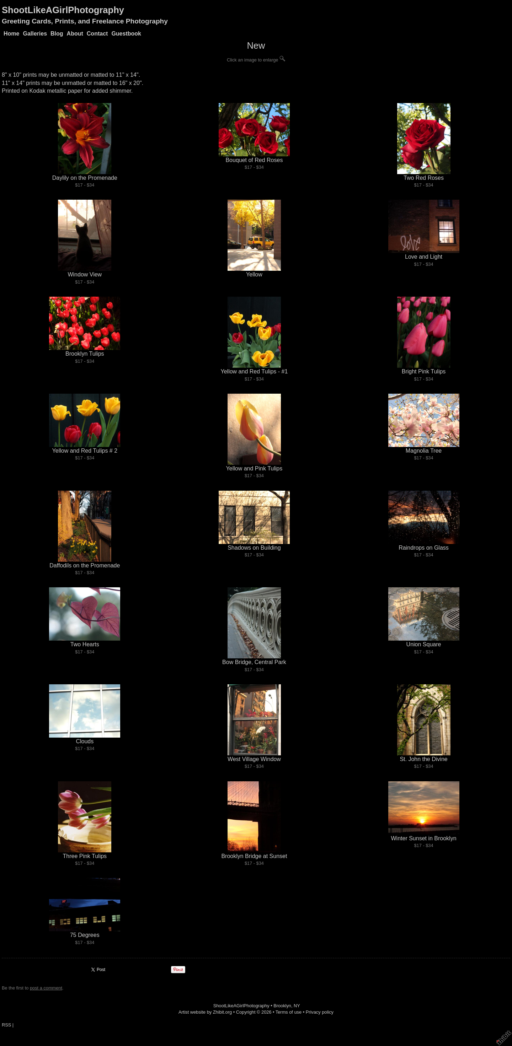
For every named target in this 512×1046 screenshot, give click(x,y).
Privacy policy (320, 1012)
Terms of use (289, 1012)
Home (11, 34)
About (75, 34)
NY (297, 1005)
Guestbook (126, 34)
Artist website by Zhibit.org (205, 1012)
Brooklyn (282, 1005)
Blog (56, 34)
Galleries (35, 34)
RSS (6, 1025)
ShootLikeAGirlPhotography (63, 10)
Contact (97, 34)
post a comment (46, 988)
